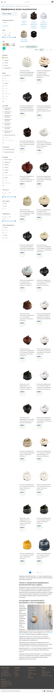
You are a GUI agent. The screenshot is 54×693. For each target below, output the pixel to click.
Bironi (5, 78)
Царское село (7, 162)
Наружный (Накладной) (9, 149)
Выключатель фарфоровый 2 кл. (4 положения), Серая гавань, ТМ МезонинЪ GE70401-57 (44, 556)
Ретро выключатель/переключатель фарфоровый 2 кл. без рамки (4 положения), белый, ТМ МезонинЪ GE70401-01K (44, 144)
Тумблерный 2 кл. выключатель (8, 120)
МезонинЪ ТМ (7, 75)
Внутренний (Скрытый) (9, 152)
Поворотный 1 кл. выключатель (8, 112)
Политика (17, 673)
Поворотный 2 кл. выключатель (8, 108)
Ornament (6, 169)
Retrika (5, 98)
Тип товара (5, 105)
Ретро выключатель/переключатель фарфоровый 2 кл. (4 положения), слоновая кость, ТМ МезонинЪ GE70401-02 (27, 213)
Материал (5, 55)
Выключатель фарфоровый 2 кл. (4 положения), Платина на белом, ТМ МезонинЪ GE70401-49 (27, 487)
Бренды (43, 670)
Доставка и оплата (32, 670)
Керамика (6, 60)
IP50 (5, 206)
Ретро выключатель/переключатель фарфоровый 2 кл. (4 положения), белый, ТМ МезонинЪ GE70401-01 (27, 73)
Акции (29, 675)
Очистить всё (5, 25)
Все (41, 49)
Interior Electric (7, 93)
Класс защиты (6, 201)
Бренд (4, 73)
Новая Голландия (8, 159)
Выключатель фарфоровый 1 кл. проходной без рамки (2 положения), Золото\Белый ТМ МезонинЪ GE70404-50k (44, 316)
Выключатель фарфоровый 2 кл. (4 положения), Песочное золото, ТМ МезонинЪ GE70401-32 (27, 556)
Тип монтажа (5, 147)
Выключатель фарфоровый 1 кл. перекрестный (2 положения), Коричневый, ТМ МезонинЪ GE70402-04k (27, 179)
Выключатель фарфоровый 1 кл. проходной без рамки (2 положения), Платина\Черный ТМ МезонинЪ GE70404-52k (27, 247)
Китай (5, 232)
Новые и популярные (31, 46)
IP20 (5, 203)
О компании (17, 670)
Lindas (5, 91)
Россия (5, 227)
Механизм (6, 137)
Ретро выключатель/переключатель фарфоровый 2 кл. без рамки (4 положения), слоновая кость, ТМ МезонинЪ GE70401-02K (44, 248)
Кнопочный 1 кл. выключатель (7, 124)
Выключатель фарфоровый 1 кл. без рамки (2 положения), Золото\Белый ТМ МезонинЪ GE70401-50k (44, 351)
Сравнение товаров (46, 672)
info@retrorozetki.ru (7, 673)
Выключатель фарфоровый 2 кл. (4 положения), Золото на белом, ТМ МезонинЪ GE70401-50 (44, 487)
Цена (3, 30)
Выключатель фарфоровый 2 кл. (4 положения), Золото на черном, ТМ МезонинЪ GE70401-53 (44, 521)
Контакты (16, 675)
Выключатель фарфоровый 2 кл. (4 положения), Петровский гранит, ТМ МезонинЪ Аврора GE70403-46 (27, 143)
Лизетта (6, 180)
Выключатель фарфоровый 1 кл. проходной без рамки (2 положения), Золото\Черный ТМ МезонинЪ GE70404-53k (27, 108)
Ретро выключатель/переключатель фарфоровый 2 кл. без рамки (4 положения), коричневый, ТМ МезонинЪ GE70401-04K (27, 352)
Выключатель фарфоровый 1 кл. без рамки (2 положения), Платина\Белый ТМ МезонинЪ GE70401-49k (44, 420)
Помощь (30, 672)
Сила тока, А (5, 189)
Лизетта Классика (8, 175)
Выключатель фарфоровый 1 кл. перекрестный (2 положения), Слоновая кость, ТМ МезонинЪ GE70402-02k (44, 212)
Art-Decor (6, 167)
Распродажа (30, 677)
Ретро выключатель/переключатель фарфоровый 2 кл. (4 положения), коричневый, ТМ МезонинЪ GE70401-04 (27, 317)
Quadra (5, 172)
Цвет (3, 41)
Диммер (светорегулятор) (9, 135)
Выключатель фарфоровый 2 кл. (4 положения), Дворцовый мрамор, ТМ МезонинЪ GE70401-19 (27, 454)
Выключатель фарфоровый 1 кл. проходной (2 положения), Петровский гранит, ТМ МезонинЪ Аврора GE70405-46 (44, 109)
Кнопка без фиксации (9, 140)
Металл (6, 65)
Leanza (5, 88)
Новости (16, 672)
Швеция (6, 230)
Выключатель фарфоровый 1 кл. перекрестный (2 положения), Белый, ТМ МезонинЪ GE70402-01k (27, 283)
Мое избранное (45, 673)
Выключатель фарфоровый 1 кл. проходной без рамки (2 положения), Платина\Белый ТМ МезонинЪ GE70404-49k (44, 387)
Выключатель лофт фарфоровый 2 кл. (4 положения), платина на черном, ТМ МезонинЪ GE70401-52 (25, 522)
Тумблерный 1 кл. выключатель (8, 116)
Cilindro (6, 177)
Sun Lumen (6, 80)
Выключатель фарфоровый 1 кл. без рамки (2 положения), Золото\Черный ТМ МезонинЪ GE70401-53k (44, 179)
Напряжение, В (6, 213)
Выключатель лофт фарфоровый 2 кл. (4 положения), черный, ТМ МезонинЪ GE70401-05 (26, 387)
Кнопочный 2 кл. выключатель (7, 128)
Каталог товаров (7, 13)
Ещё (3, 51)
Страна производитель (8, 225)
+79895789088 (5, 672)
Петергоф (6, 164)
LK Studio (6, 96)
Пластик (6, 62)
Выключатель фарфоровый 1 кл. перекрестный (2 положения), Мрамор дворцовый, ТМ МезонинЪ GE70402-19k (44, 74)
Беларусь (6, 237)
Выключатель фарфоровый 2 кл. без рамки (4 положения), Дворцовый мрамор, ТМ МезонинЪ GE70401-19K (44, 454)
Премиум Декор (7, 182)
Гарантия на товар (32, 673)
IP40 (5, 208)
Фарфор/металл (7, 68)
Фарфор (4, 22)
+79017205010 (5, 670)
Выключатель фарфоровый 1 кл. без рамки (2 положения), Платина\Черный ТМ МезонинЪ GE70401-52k (44, 283)
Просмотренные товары (47, 675)
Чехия (5, 235)
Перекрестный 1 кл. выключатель (8, 132)
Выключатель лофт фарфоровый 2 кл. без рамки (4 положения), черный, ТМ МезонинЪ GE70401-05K (27, 420)
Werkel (5, 85)
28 (38, 572)
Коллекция (5, 157)
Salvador (6, 83)
